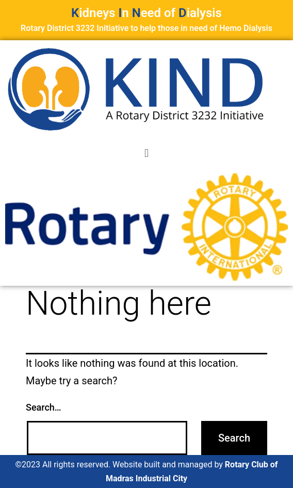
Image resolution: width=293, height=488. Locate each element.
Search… (43, 407)
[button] (146, 152)
